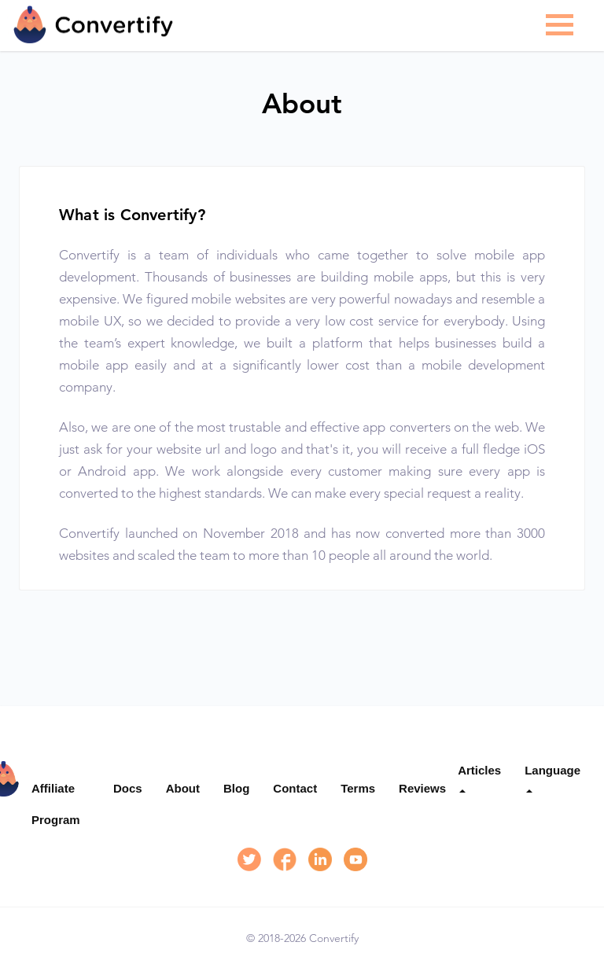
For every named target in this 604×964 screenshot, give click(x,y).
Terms (358, 788)
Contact (295, 788)
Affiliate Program (55, 804)
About (183, 788)
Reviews (422, 788)
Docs (127, 788)
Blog (236, 788)
